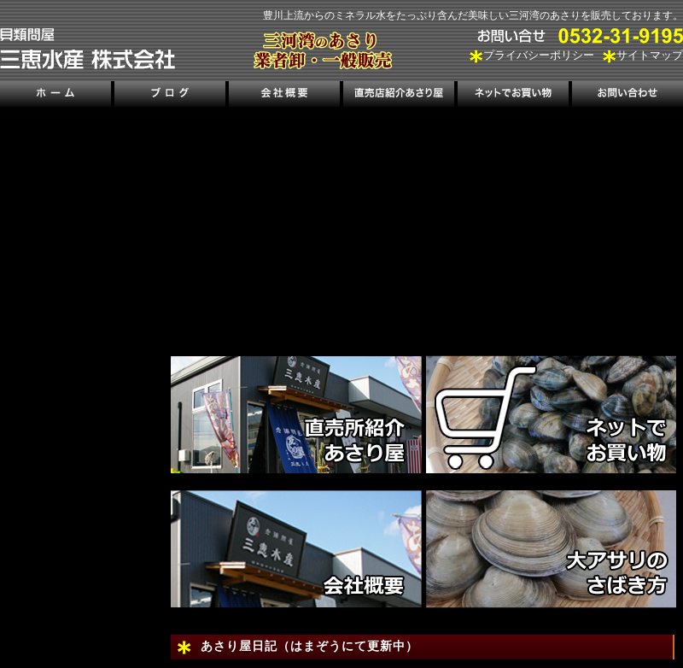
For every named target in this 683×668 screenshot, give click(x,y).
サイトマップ (649, 56)
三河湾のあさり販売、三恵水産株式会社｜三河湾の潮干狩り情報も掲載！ (87, 48)
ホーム (57, 96)
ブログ (170, 96)
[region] (427, 226)
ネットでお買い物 (512, 96)
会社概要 (284, 96)
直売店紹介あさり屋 (398, 96)
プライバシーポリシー (538, 56)
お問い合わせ (626, 96)
